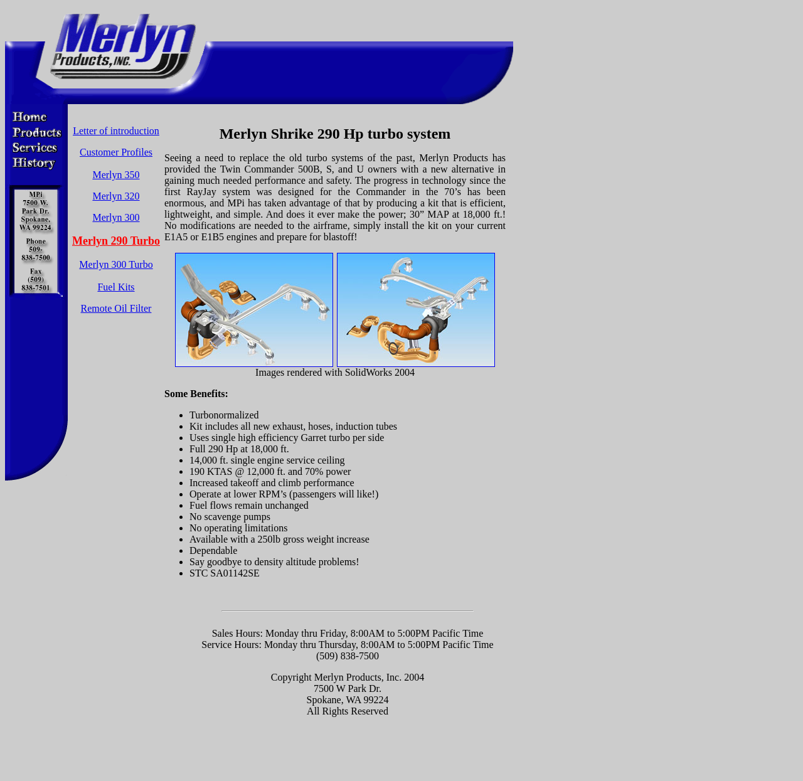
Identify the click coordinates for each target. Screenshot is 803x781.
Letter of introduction (116, 130)
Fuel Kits (115, 287)
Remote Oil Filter (116, 308)
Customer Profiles (116, 152)
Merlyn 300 (115, 217)
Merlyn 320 (115, 196)
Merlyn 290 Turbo (116, 241)
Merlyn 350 (115, 174)
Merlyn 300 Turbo (115, 264)
